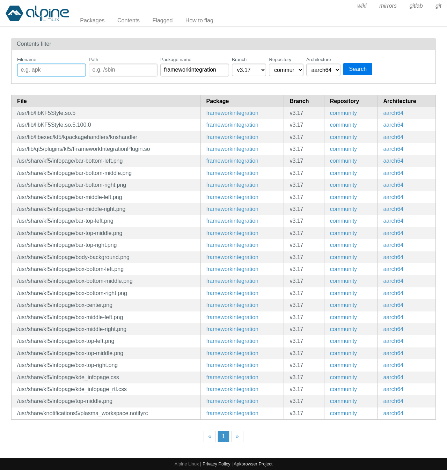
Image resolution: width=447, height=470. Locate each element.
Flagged (163, 20)
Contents (128, 20)
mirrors (388, 6)
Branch (239, 59)
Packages (92, 20)
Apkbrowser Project (253, 464)
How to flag (199, 20)
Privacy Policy (216, 464)
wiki (362, 6)
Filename (26, 59)
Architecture (318, 59)
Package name (175, 59)
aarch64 (393, 113)
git (438, 6)
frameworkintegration (232, 113)
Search (358, 69)
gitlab (416, 6)
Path (93, 59)
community (343, 113)
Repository (280, 59)
